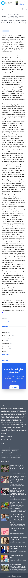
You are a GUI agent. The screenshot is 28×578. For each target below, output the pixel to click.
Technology (6, 348)
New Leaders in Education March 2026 (18, 547)
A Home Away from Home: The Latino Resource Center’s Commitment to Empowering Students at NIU (18, 479)
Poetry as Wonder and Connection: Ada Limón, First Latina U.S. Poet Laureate (17, 468)
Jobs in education (16, 455)
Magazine (3, 16)
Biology (4, 351)
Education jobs (5, 457)
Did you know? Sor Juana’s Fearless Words (18, 538)
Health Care (5, 31)
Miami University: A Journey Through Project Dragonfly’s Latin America (18, 566)
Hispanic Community (8, 335)
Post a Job (14, 387)
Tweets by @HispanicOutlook (9, 357)
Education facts (15, 450)
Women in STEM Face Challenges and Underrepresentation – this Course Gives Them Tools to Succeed (17, 505)
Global (5, 329)
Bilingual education (6, 450)
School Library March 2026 (16, 556)
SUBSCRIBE (21, 4)
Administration (7, 343)
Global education (14, 447)
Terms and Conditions (6, 436)
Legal (5, 340)
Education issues (5, 452)
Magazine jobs (14, 452)
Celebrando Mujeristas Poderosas (17, 529)
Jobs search (21, 452)
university (4, 455)
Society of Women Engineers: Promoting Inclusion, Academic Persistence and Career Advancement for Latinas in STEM (18, 492)
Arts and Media (7, 346)
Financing (6, 332)
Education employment (15, 457)
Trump (9, 455)
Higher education (5, 447)
